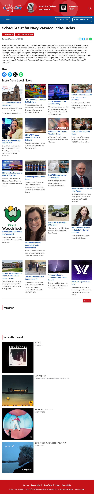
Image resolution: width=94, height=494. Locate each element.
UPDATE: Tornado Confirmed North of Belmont (35, 129)
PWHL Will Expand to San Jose (82, 272)
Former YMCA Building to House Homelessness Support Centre (12, 269)
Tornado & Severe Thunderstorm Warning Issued (58, 270)
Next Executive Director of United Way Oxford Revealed (82, 219)
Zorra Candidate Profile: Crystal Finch (12, 131)
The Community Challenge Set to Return (35, 93)
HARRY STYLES (40, 412)
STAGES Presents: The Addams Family (58, 94)
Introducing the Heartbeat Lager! (35, 170)
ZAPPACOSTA (39, 445)
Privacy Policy (47, 485)
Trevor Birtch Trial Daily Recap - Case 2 (35, 270)
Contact (57, 485)
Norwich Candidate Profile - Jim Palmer (82, 176)
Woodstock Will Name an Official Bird (12, 95)
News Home (9, 34)
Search (87, 301)
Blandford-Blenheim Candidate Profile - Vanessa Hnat (35, 227)
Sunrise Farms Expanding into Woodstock (12, 220)
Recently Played (13, 337)
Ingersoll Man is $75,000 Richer (82, 126)
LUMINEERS (73, 7)
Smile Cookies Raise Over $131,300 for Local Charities (82, 92)
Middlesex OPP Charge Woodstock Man (58, 126)
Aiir (83, 489)
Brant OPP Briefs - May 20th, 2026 (58, 215)
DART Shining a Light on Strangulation (58, 169)
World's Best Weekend (47, 6)
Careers (26, 485)
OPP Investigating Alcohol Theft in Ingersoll (12, 168)
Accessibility (66, 485)
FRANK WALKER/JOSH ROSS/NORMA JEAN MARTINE (52, 378)
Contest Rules (35, 485)
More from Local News (25, 34)
